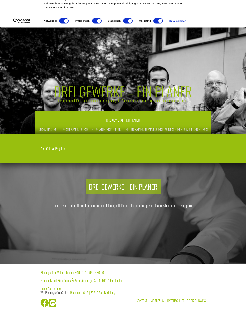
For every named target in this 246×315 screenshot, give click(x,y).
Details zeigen (177, 45)
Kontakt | (142, 300)
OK (218, 8)
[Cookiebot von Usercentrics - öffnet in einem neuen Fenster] (21, 45)
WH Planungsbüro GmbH (54, 292)
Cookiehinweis (196, 300)
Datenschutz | (176, 300)
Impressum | (158, 300)
